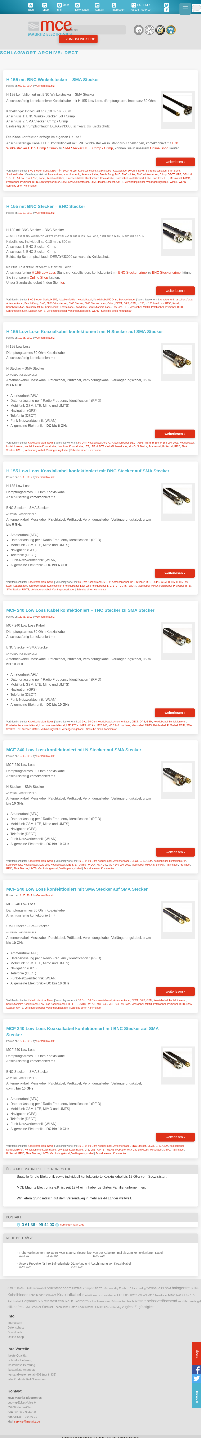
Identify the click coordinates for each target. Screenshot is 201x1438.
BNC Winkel (128, 174)
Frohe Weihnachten (31, 1252)
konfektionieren (14, 446)
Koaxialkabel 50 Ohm (125, 170)
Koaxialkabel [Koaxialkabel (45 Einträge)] (69, 1294)
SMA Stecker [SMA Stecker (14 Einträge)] (32, 1307)
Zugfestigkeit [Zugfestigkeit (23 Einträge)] (144, 1307)
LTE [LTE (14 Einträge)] (120, 1295)
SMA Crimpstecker (78, 182)
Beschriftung (107, 174)
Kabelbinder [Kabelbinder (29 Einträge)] (18, 1295)
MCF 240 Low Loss (119, 725)
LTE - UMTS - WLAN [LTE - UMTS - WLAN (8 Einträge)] (135, 1295)
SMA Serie (174, 170)
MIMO (186, 178)
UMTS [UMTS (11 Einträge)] (99, 1307)
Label (148, 178)
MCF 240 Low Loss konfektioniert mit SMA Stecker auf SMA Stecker (77, 889)
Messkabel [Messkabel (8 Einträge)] (161, 1295)
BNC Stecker (76, 303)
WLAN (182, 182)
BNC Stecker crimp (132, 272)
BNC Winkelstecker (147, 174)
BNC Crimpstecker (56, 303)
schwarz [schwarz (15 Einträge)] (140, 1301)
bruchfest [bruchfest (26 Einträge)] (54, 1288)
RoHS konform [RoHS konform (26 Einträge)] (77, 1301)
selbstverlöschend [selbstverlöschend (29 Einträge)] (162, 1301)
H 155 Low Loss (21, 178)
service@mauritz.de (72, 1224)
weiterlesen (175, 162)
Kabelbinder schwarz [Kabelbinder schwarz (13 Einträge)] (42, 1295)
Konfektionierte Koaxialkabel (40, 446)
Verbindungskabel (135, 182)
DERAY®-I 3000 (59, 170)
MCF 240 (102, 725)
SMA (64, 182)
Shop (197, 1354)
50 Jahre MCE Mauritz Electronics (68, 1252)
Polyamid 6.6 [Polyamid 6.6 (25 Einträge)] (32, 1301)
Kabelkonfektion (87, 170)
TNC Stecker (23, 729)
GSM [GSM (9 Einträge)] (168, 1288)
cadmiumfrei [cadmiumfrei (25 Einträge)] (72, 1288)
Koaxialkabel (104, 170)
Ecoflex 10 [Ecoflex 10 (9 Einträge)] (125, 1288)
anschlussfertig (71, 174)
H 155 (73, 170)
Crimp (163, 174)
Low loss (158, 178)
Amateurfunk (55, 174)
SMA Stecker (97, 182)
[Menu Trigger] (185, 9)
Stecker (110, 182)
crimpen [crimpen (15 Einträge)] (88, 1288)
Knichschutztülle (75, 178)
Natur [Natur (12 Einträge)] (179, 1295)
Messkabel (176, 178)
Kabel (42, 178)
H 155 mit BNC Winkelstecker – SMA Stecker (52, 79)
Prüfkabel (25, 182)
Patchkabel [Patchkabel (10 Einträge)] (14, 1301)
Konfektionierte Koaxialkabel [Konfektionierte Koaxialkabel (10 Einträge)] (99, 1295)
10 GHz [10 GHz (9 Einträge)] (21, 1288)
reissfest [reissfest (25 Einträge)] (50, 1301)
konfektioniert (136, 178)
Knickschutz (92, 178)
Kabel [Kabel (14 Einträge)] (195, 1288)
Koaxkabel (122, 178)
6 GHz (107, 442)
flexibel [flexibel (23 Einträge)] (152, 1288)
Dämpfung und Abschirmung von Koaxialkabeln (101, 1263)
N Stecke (142, 446)
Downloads (15, 1332)
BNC (117, 174)
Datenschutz (16, 1327)
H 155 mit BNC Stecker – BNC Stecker (45, 206)
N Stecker (158, 864)
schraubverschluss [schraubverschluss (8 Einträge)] (100, 1301)
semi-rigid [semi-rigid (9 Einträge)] (195, 1301)
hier (61, 282)
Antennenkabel (89, 174)
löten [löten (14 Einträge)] (151, 1295)
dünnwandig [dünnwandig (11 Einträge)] (110, 1288)
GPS (178, 174)
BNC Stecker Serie (38, 170)
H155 (34, 178)
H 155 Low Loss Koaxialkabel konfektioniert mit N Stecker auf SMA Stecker (84, 331)
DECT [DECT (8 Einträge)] (98, 1288)
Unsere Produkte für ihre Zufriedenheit (44, 1263)
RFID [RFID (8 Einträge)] (61, 1301)
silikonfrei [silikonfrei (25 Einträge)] (15, 1307)
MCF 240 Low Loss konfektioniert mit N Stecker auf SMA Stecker (73, 749)
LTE (166, 178)
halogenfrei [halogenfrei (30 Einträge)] (181, 1288)
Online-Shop (16, 1337)
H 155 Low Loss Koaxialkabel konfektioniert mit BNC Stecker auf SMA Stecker (87, 470)
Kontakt (197, 1397)
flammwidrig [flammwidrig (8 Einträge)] (139, 1288)
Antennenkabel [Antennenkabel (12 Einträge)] (36, 1288)
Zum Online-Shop (80, 39)
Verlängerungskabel (157, 182)
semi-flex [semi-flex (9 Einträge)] (183, 1301)
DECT (171, 174)
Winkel (173, 182)
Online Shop (159, 148)
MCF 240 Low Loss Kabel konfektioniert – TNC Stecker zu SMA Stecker (80, 610)
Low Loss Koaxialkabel (70, 446)
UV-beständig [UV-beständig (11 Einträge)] (112, 1307)
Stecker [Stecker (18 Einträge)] (47, 1307)
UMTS (120, 182)
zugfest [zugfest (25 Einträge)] (127, 1307)
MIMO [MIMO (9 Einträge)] (171, 1295)
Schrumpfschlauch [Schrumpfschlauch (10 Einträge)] (122, 1301)
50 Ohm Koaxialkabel (90, 442)
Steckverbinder (14, 174)
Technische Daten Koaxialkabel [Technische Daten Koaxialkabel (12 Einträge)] (74, 1307)
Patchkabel (12, 182)
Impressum (15, 1322)
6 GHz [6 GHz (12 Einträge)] (12, 1288)
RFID (35, 182)
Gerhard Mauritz (45, 85)
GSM (185, 174)
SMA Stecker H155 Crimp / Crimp (88, 148)
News (141, 170)
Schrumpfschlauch (156, 170)
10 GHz (82, 721)
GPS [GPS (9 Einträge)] (161, 1288)
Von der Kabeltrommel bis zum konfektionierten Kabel (128, 1252)
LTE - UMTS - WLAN (102, 446)
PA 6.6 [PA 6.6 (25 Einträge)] (189, 1295)
